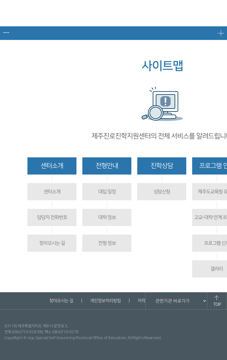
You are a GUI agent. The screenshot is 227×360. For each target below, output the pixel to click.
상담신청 (161, 191)
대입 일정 (107, 191)
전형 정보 (107, 243)
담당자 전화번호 (52, 217)
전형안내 (107, 165)
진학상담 (162, 165)
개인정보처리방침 (105, 300)
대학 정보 (107, 217)
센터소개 (52, 165)
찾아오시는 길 (52, 243)
